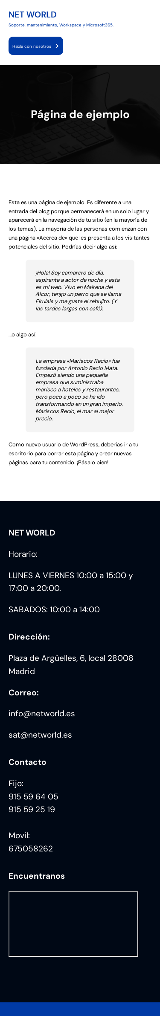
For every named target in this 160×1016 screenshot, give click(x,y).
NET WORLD (33, 14)
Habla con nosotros (31, 46)
